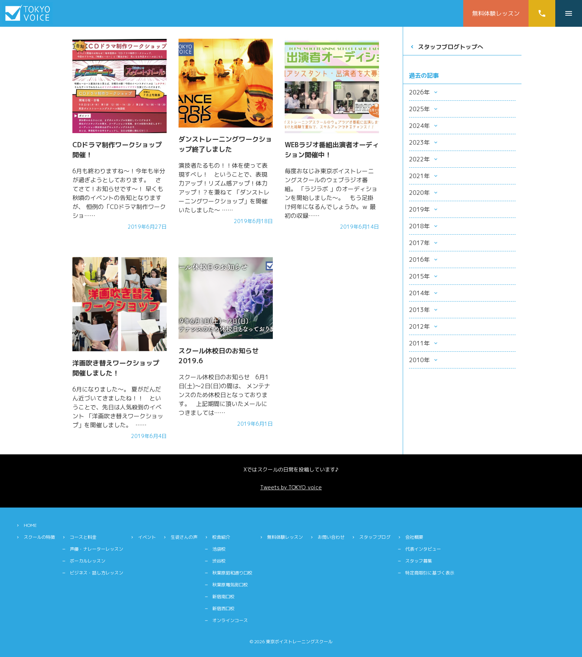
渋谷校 (219, 561)
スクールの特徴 (39, 537)
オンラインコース (230, 620)
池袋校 (219, 549)
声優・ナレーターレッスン (96, 549)
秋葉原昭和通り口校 (232, 573)
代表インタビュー (423, 549)
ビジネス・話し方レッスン (96, 573)
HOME (30, 525)
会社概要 (414, 537)
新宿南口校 (223, 596)
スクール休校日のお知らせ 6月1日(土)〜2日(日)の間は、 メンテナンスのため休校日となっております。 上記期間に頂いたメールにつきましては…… (224, 395)
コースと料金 (83, 537)
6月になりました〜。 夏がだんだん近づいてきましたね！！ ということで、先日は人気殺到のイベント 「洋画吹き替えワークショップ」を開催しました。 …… (117, 407)
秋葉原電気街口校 (230, 585)
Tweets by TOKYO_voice (291, 487)
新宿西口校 (223, 608)
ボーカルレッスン (87, 561)
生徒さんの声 (184, 537)
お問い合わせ (331, 537)
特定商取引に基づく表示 (429, 573)
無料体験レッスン (496, 13)
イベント (147, 537)
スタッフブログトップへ (450, 47)
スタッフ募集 (418, 561)
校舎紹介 (221, 537)
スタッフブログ (374, 537)
